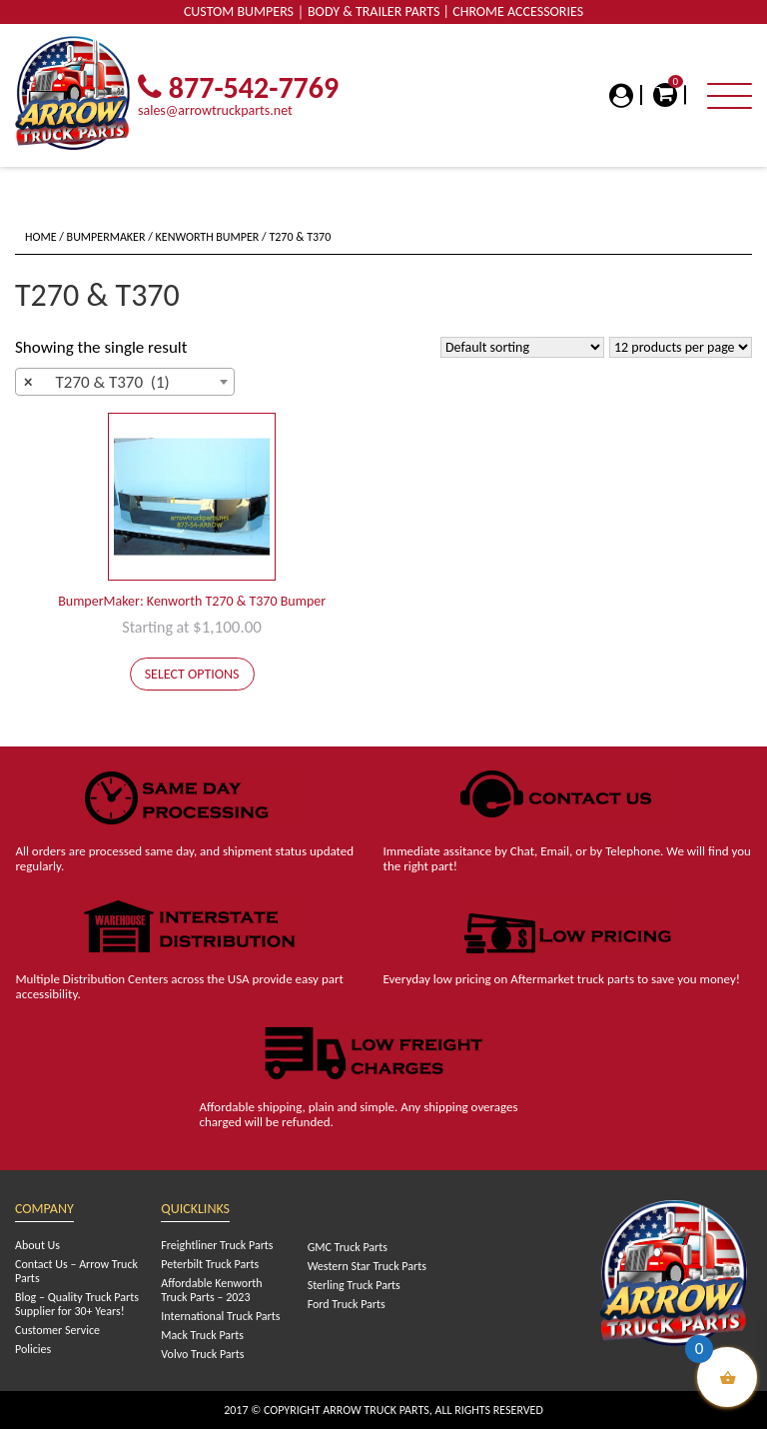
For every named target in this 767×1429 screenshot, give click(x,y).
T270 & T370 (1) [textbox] (97, 383)
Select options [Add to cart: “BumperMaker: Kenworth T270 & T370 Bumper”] (192, 674)
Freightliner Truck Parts (217, 1245)
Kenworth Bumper (208, 237)
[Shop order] (522, 347)
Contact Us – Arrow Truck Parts (76, 1271)
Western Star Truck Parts (367, 1266)
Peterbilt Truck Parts (210, 1264)
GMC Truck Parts (347, 1247)
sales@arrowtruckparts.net (215, 110)
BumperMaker (106, 237)
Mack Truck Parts (202, 1335)
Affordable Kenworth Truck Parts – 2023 (211, 1290)
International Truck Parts (220, 1316)
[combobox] (125, 382)
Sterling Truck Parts (354, 1285)
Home (41, 237)
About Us (37, 1245)
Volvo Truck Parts (202, 1354)
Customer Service (57, 1330)
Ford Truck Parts (346, 1304)
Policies (33, 1349)
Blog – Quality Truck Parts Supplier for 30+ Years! (77, 1304)
